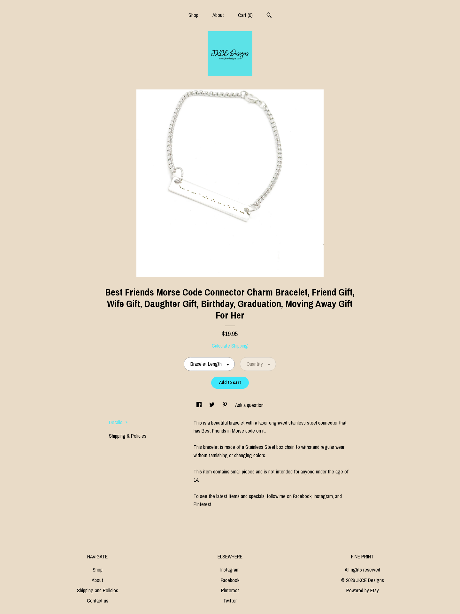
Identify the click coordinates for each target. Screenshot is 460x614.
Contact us (97, 600)
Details (118, 422)
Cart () (245, 15)
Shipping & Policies (127, 435)
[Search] (269, 15)
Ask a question (249, 405)
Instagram (230, 569)
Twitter (230, 600)
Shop (193, 15)
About (218, 15)
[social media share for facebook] (199, 405)
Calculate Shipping (230, 345)
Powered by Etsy (362, 590)
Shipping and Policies (97, 590)
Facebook (230, 580)
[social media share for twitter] (212, 405)
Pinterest (230, 590)
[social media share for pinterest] (225, 405)
